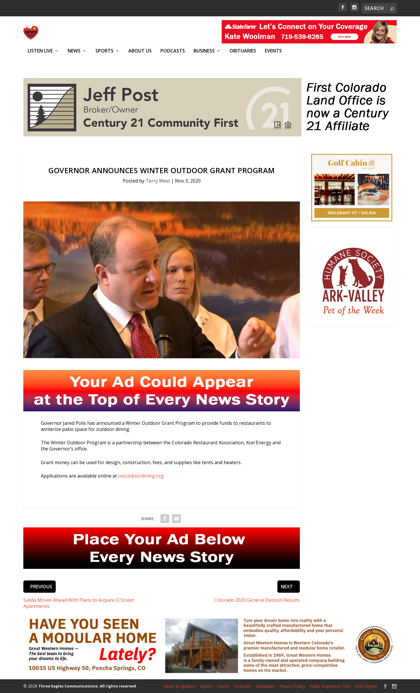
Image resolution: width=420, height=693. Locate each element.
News (74, 51)
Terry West (158, 181)
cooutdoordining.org (141, 476)
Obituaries (243, 51)
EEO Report (366, 686)
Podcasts (172, 51)
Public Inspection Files (330, 686)
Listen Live (40, 51)
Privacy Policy (292, 686)
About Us (140, 51)
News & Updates (180, 686)
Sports (104, 51)
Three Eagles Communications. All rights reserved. (87, 686)
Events (273, 51)
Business (204, 51)
